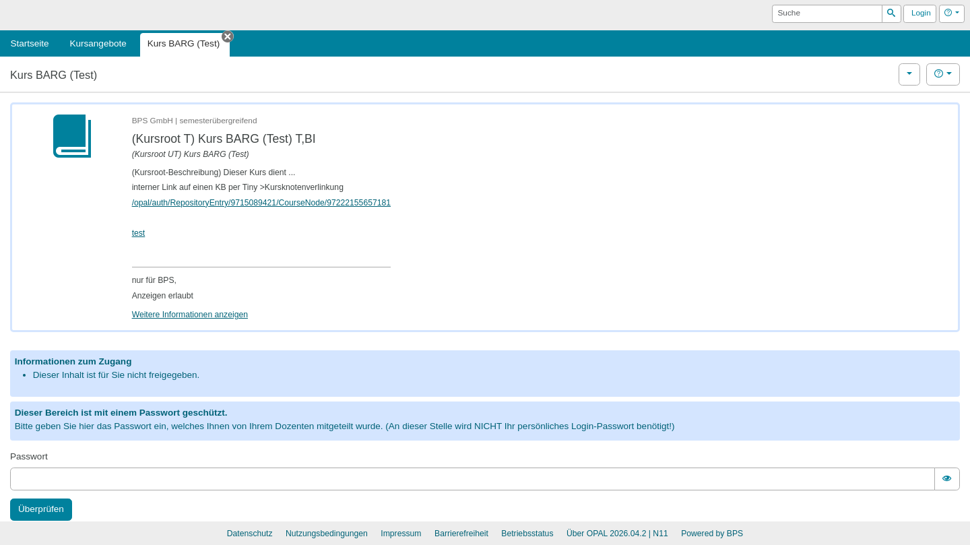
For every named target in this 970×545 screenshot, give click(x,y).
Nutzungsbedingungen (327, 533)
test (139, 233)
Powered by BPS (712, 533)
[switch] (947, 479)
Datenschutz (250, 533)
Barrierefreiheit (461, 533)
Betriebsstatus (527, 533)
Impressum (401, 533)
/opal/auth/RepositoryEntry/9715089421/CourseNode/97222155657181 (261, 202)
